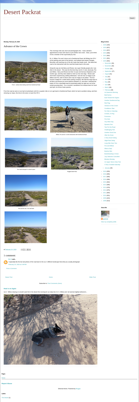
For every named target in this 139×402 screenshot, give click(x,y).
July (106, 76)
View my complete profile (108, 222)
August (107, 74)
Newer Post (8, 277)
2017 (105, 176)
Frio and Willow (109, 146)
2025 (105, 47)
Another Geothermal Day (112, 100)
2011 (105, 192)
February (108, 90)
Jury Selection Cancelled (111, 156)
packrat (105, 219)
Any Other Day (108, 121)
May (106, 82)
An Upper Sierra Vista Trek (112, 162)
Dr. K (10, 259)
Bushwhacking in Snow (111, 154)
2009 (105, 198)
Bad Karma (107, 95)
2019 (105, 171)
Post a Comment (11, 268)
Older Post (92, 277)
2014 (105, 184)
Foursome (107, 116)
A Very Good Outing (110, 138)
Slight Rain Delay (109, 140)
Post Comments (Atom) (55, 283)
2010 (105, 195)
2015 (105, 182)
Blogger (78, 388)
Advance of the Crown (111, 105)
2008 (105, 200)
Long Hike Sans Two (110, 143)
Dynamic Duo (108, 124)
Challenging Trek (109, 130)
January (107, 168)
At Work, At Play (109, 113)
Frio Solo (107, 119)
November (108, 66)
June (106, 79)
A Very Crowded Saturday (112, 164)
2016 (105, 179)
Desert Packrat (22, 11)
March (107, 87)
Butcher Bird (108, 151)
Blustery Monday (109, 159)
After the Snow (108, 135)
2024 (105, 50)
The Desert (5, 397)
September (108, 71)
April (106, 84)
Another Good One (110, 132)
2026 (105, 45)
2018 (105, 174)
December (108, 63)
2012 (105, 190)
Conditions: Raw (109, 108)
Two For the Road (109, 127)
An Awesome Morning (111, 92)
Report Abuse (7, 383)
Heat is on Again (10, 288)
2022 (105, 55)
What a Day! (108, 148)
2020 (105, 61)
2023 (105, 53)
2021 (105, 58)
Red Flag (107, 103)
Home (51, 277)
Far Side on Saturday (110, 111)
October (107, 68)
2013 (105, 187)
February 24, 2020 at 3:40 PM (17, 264)
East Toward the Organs (111, 97)
